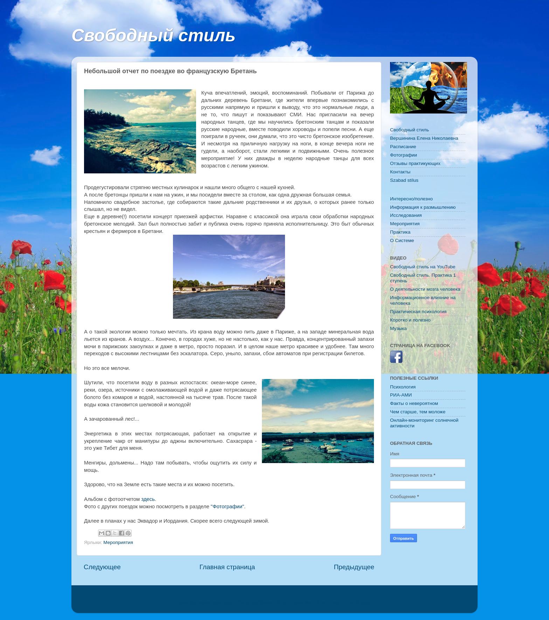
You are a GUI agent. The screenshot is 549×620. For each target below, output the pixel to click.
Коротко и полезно (410, 320)
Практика (400, 232)
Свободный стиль (153, 35)
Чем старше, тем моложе (417, 411)
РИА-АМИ (401, 395)
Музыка (398, 328)
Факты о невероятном (414, 403)
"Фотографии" (227, 506)
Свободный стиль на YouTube (422, 266)
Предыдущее (354, 567)
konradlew (316, 602)
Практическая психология (418, 311)
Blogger (363, 602)
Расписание (403, 146)
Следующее (102, 567)
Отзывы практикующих (415, 163)
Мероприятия (118, 542)
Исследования (406, 215)
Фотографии (403, 155)
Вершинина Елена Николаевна (424, 138)
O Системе (402, 240)
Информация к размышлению (423, 207)
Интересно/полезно (411, 198)
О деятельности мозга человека (425, 289)
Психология (403, 387)
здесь (148, 499)
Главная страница (227, 567)
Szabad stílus (404, 180)
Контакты (400, 171)
